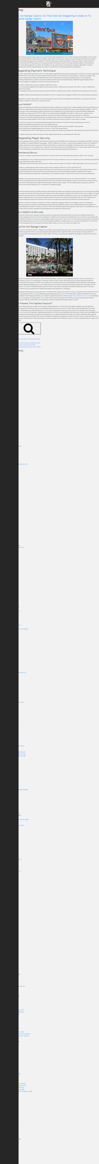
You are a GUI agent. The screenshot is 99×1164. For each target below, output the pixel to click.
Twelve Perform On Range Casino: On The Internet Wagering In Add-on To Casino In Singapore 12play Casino (45, 17)
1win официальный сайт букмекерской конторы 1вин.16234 (20, 347)
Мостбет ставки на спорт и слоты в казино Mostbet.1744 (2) (20, 343)
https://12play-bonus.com (81, 296)
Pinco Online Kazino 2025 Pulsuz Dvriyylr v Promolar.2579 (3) (20, 339)
